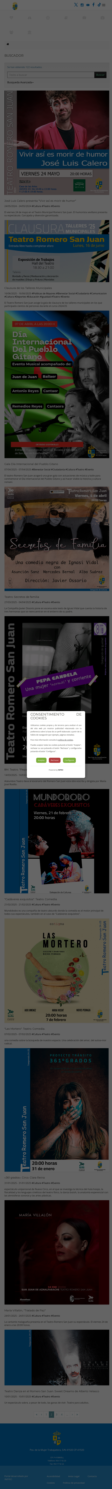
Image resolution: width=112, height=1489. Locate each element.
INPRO (60, 770)
